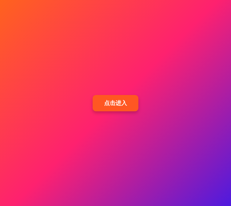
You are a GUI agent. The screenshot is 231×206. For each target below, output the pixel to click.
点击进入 (115, 103)
